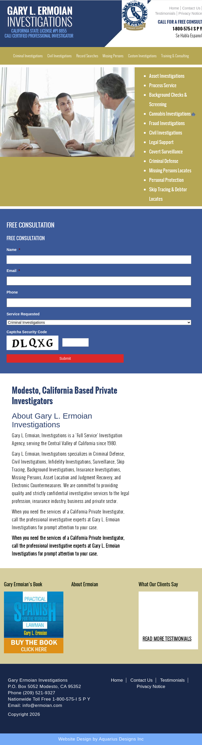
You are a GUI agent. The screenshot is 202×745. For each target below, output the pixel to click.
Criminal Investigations (28, 56)
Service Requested (23, 314)
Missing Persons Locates (170, 170)
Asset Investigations (166, 76)
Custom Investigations (142, 56)
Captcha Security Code (27, 332)
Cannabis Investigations (172, 113)
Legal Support (161, 142)
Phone (12, 292)
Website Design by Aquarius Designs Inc (101, 739)
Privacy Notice (190, 13)
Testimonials (165, 13)
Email (13, 271)
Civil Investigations (59, 56)
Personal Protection (166, 180)
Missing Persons (113, 56)
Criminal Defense (163, 161)
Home (174, 8)
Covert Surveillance (166, 151)
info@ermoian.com (42, 705)
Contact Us (191, 8)
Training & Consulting (175, 56)
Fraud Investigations (167, 123)
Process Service (162, 85)
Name (13, 250)
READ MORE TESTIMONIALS (167, 638)
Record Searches (87, 56)
